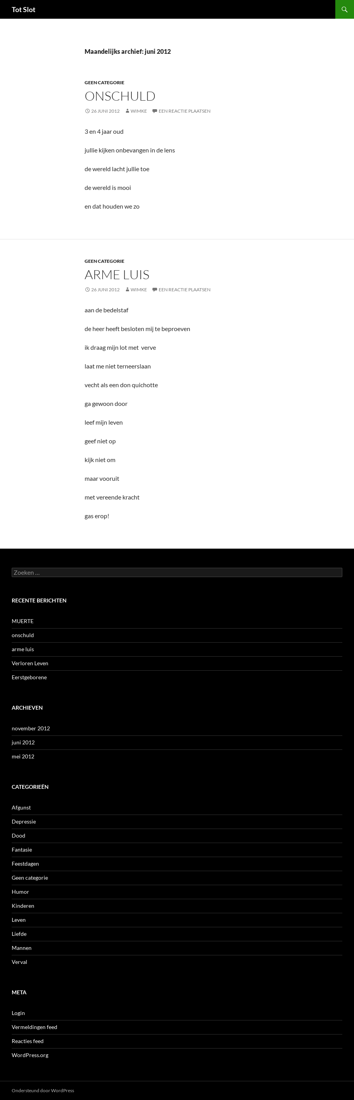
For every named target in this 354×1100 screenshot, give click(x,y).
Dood (18, 835)
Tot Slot (23, 9)
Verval (19, 961)
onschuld (120, 96)
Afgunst (21, 807)
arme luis (117, 274)
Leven (19, 919)
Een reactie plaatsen (185, 111)
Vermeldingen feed (34, 1027)
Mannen (22, 947)
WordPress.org (30, 1055)
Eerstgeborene (29, 677)
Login (18, 1013)
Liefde (19, 933)
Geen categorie (104, 82)
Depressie (24, 821)
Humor (20, 891)
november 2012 (31, 728)
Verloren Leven (30, 663)
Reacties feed (28, 1041)
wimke (139, 111)
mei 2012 (23, 756)
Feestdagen (25, 863)
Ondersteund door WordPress (43, 1090)
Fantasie (22, 849)
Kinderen (23, 905)
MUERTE (23, 621)
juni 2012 (23, 742)
